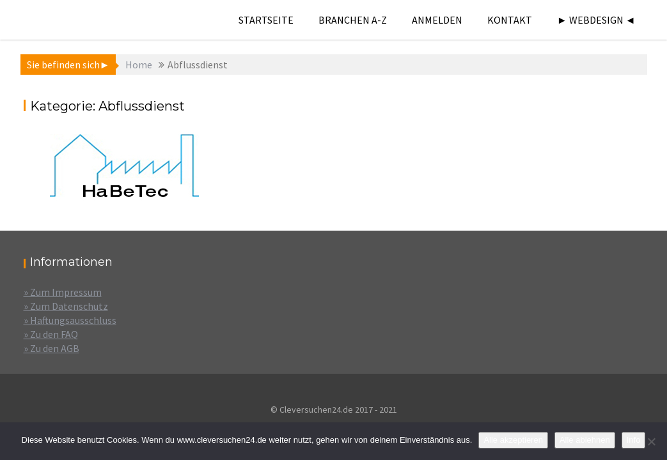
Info (634, 440)
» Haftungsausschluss (70, 320)
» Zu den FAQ (51, 334)
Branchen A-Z (352, 19)
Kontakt (509, 19)
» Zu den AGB (51, 348)
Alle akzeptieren (513, 440)
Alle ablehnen (585, 440)
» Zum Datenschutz (66, 306)
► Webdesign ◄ (596, 19)
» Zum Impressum (63, 292)
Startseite (266, 19)
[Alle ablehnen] (651, 441)
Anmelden (437, 19)
